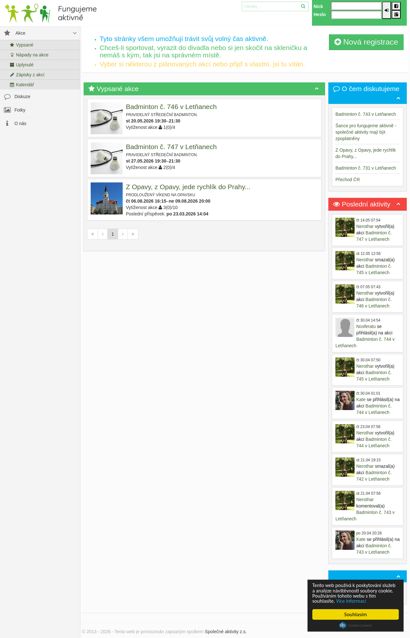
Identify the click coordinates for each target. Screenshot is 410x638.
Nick (318, 6)
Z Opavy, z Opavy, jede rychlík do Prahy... (188, 186)
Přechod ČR (347, 179)
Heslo (320, 14)
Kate (360, 399)
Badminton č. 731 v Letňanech (365, 168)
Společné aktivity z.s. (226, 631)
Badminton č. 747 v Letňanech (171, 146)
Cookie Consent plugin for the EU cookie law (356, 625)
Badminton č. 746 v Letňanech (171, 106)
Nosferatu (366, 326)
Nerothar (364, 226)
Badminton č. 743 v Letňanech (365, 114)
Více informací (353, 601)
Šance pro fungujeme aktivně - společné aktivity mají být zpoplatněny (365, 132)
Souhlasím (355, 614)
